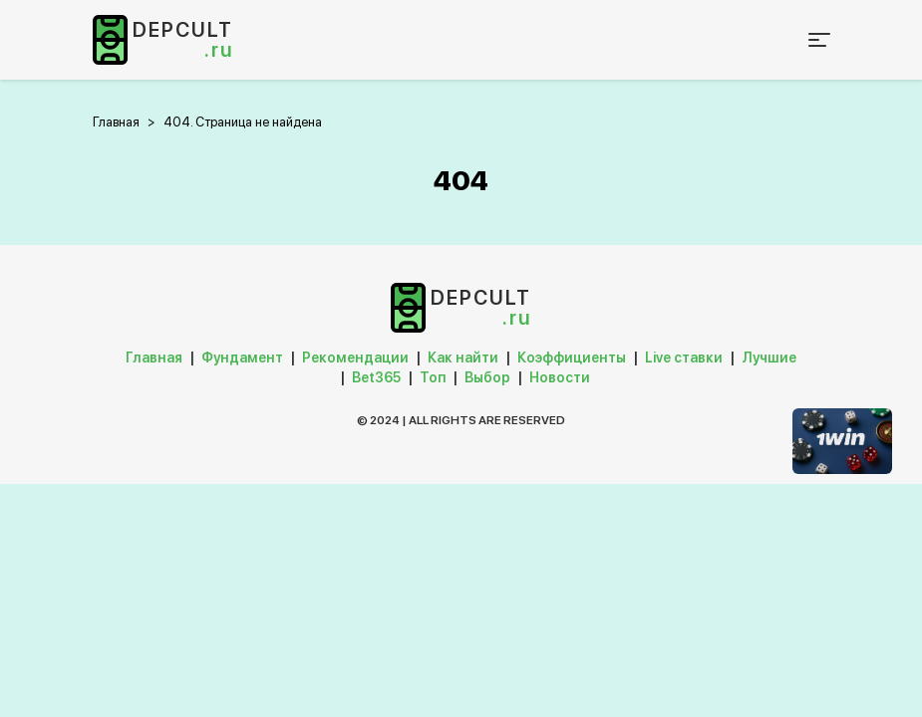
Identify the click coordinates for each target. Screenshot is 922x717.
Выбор (487, 377)
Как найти (463, 357)
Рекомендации (355, 357)
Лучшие (769, 357)
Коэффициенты (571, 357)
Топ (433, 377)
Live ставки (684, 357)
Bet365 (376, 377)
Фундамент (242, 357)
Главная (154, 357)
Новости (559, 377)
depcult (183, 40)
